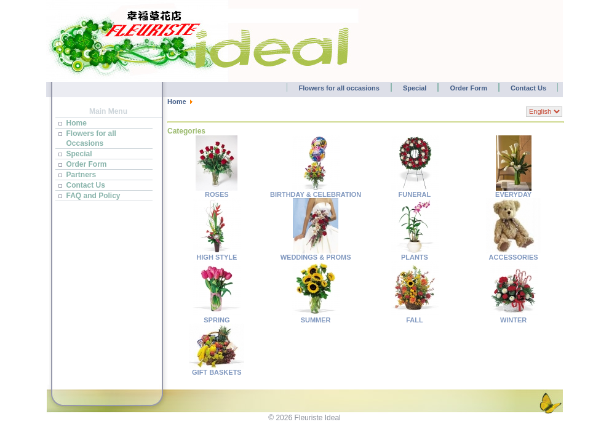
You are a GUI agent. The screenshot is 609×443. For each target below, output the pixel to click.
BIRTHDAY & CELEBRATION (315, 191)
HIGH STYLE (217, 254)
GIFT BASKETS (216, 369)
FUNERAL (415, 191)
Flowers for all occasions (338, 88)
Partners (81, 174)
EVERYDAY (513, 191)
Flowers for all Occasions (91, 138)
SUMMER (316, 317)
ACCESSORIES (513, 254)
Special (415, 88)
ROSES (216, 191)
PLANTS (415, 254)
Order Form (468, 88)
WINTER (514, 317)
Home (76, 123)
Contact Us (528, 88)
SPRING (217, 317)
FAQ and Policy (93, 195)
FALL (415, 317)
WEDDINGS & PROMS (316, 254)
